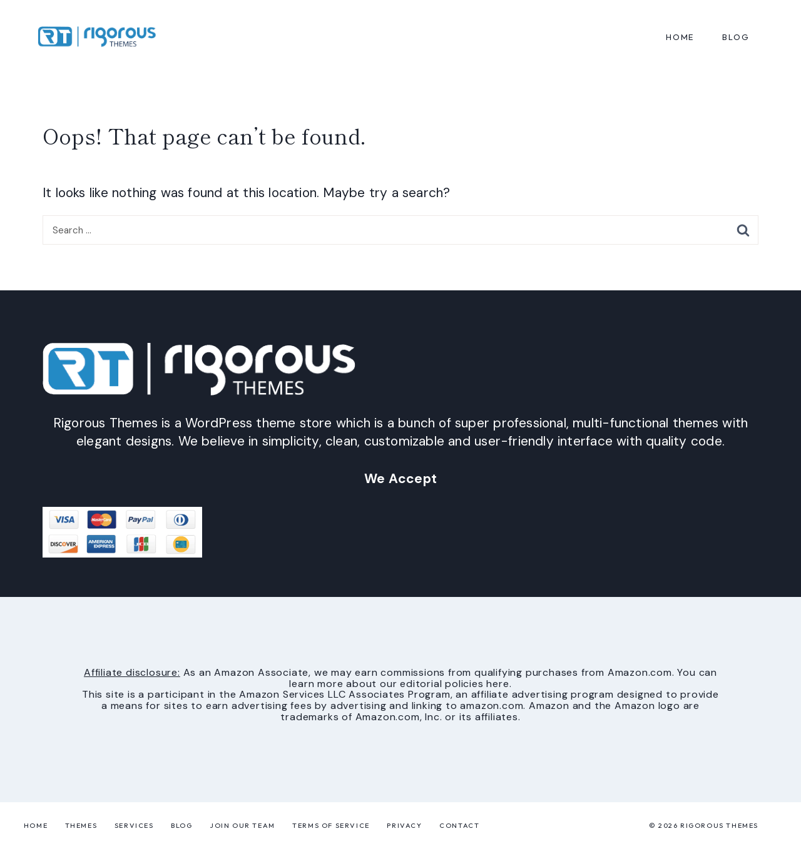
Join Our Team (242, 825)
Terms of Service (331, 825)
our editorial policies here (444, 683)
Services (134, 825)
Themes (81, 825)
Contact (459, 825)
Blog (181, 825)
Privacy (404, 825)
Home (680, 37)
